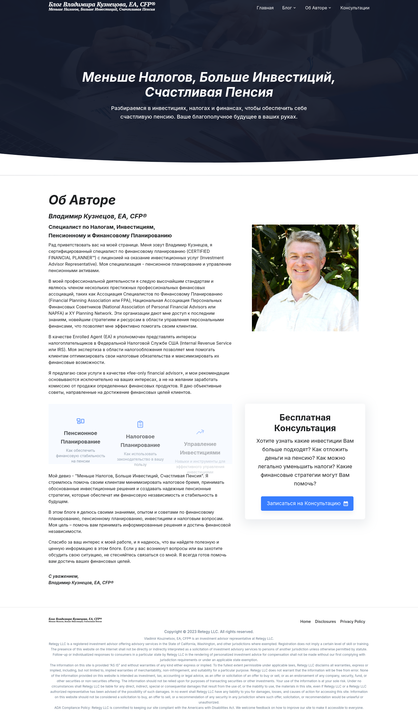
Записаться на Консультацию (307, 503)
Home (305, 621)
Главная (265, 7)
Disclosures (325, 621)
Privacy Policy (352, 621)
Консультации (354, 7)
